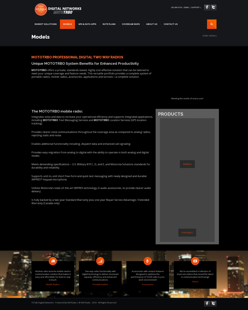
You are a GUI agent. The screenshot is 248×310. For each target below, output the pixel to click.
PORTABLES (187, 232)
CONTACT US (171, 24)
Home (205, 35)
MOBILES (187, 164)
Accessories (148, 284)
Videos (195, 281)
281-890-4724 (176, 7)
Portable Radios (100, 284)
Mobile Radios (53, 284)
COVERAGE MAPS (131, 24)
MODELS (67, 24)
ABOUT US (151, 24)
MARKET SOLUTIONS (46, 24)
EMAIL (186, 7)
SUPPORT (195, 7)
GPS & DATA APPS (87, 24)
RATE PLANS (109, 24)
